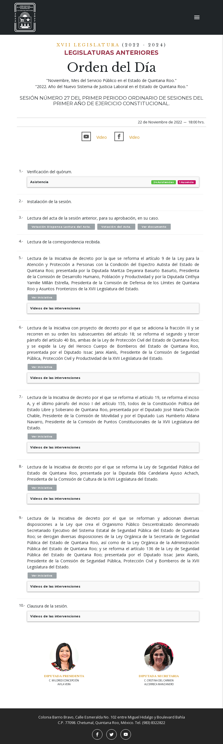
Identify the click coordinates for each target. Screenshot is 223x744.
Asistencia (113, 182)
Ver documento (154, 226)
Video (101, 137)
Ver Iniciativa (42, 297)
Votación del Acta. (116, 226)
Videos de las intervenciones (55, 308)
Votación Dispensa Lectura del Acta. (61, 226)
